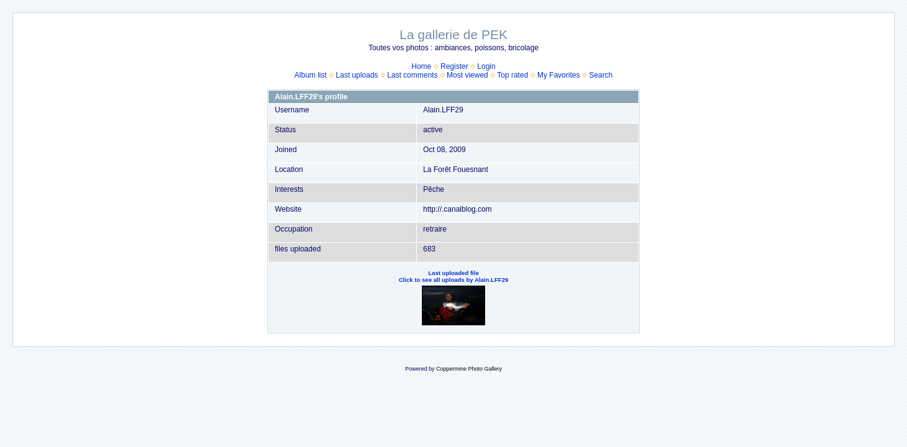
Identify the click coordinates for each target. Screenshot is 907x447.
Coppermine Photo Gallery (469, 369)
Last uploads (357, 75)
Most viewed (467, 75)
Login (486, 66)
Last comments (412, 75)
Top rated (512, 75)
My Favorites (558, 75)
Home (421, 66)
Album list (311, 75)
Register (454, 66)
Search (600, 75)
